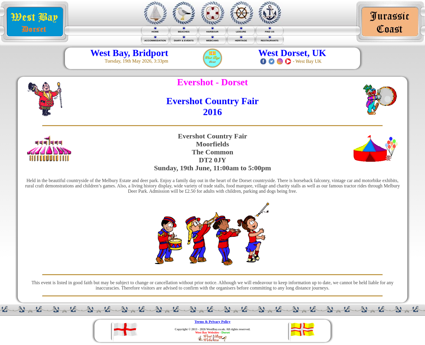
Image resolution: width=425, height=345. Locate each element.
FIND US (269, 31)
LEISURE (241, 31)
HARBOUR (212, 31)
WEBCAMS (212, 40)
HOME (155, 31)
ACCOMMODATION (155, 40)
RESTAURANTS (270, 40)
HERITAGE (241, 40)
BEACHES (183, 31)
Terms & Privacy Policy (212, 322)
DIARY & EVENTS (184, 40)
